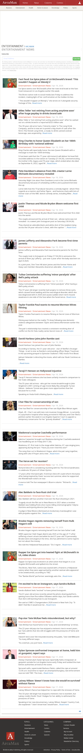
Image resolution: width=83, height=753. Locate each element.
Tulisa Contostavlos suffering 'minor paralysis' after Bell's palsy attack (47, 276)
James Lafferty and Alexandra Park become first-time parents (48, 242)
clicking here (13, 70)
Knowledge (55, 8)
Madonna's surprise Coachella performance (42, 432)
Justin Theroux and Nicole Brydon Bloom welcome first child (48, 205)
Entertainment (20, 8)
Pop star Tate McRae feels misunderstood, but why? (46, 618)
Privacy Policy (55, 750)
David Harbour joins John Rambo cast (38, 338)
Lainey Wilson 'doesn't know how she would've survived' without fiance (49, 682)
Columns (47, 731)
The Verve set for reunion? (33, 461)
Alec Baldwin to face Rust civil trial (37, 492)
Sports (74, 8)
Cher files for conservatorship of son (38, 401)
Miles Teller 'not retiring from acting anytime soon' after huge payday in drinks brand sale (46, 112)
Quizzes (47, 735)
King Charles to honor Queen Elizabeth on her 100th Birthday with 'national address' (47, 142)
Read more (37, 103)
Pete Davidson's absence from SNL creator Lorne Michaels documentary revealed (45, 172)
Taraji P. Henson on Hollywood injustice (39, 370)
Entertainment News (42, 85)
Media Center (68, 738)
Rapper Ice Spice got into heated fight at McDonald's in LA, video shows (48, 554)
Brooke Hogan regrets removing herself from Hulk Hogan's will (46, 522)
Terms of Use (65, 750)
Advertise (47, 750)
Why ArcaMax (68, 735)
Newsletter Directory (71, 741)
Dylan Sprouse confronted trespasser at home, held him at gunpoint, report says (49, 652)
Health (31, 8)
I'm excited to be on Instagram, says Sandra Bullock (46, 583)
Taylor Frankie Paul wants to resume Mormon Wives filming (47, 306)
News (46, 725)
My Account (68, 731)
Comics (46, 728)
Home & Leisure (42, 8)
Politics (65, 8)
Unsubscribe (76, 750)
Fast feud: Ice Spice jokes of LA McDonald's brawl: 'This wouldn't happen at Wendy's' (48, 80)
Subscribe (76, 59)
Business (9, 8)
